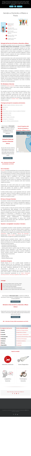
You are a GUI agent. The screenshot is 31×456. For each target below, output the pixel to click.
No (15, 6)
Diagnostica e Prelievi (21, 332)
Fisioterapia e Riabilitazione (23, 334)
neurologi (11, 274)
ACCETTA (11, 6)
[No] (29, 4)
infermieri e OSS (24, 274)
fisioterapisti (27, 273)
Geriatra (3, 170)
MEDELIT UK (27, 410)
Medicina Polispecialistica (22, 330)
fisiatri (22, 273)
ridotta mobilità (11, 235)
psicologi (3, 274)
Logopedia (19, 343)
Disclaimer (13, 411)
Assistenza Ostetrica (21, 340)
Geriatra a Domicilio (10, 85)
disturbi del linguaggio (23, 233)
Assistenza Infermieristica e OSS (24, 336)
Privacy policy (18, 4)
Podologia (19, 345)
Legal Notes (17, 411)
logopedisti (16, 274)
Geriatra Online (15, 98)
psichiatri (7, 274)
